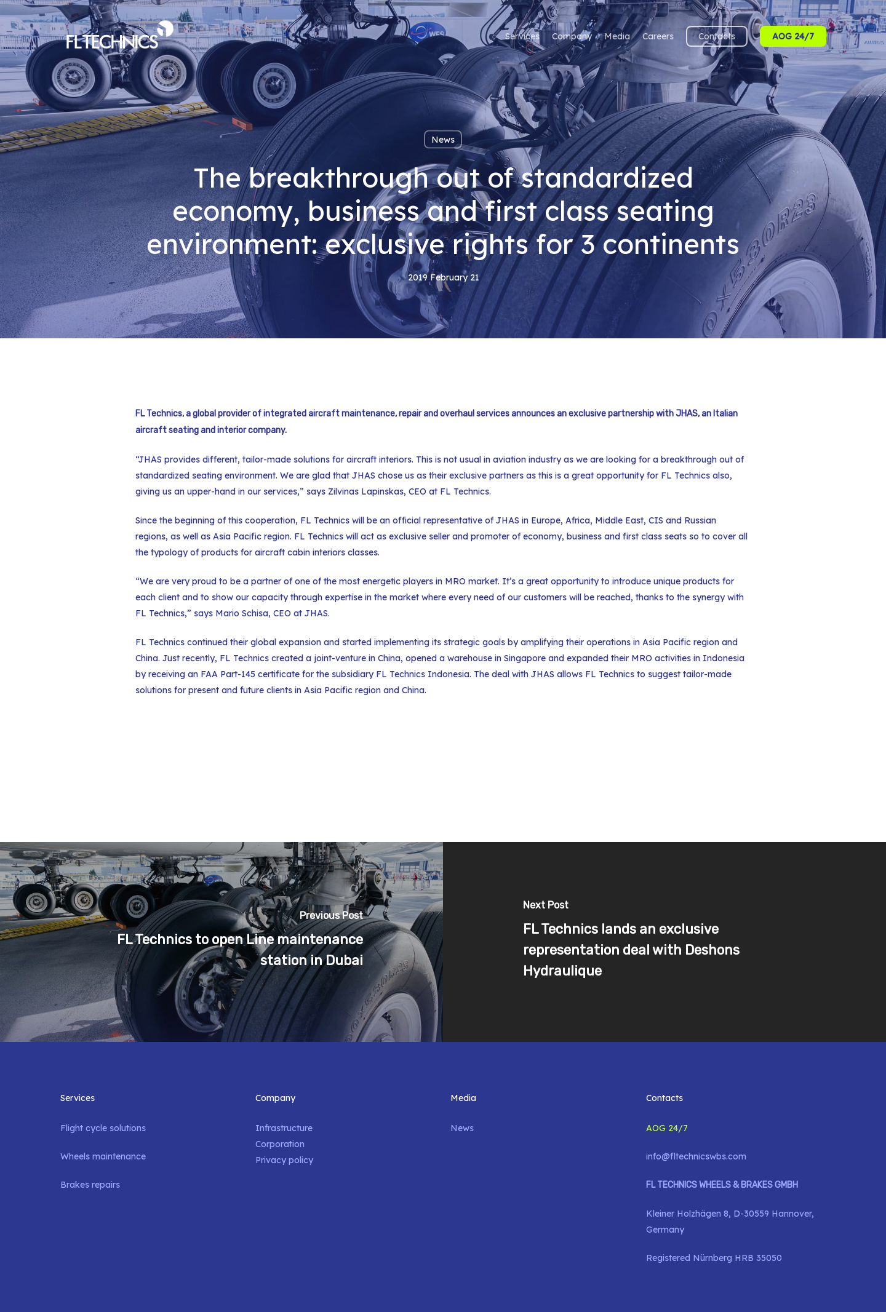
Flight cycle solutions (103, 1128)
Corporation (280, 1144)
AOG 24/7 (667, 1128)
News (443, 139)
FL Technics (160, 642)
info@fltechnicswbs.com (696, 1156)
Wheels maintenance (103, 1156)
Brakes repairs (90, 1184)
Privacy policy (284, 1160)
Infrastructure (284, 1128)
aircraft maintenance (351, 413)
